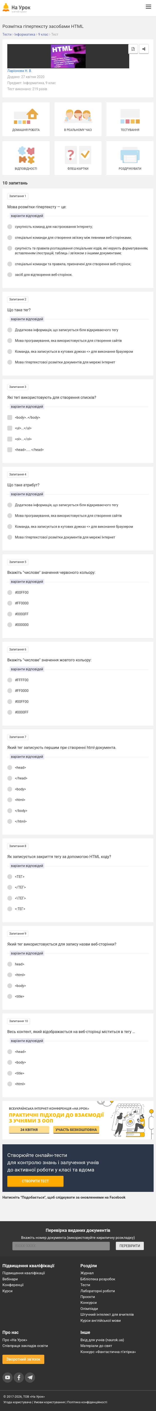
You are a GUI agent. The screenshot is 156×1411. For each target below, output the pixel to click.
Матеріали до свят (96, 1346)
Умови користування (49, 1402)
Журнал (87, 1273)
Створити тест (35, 1181)
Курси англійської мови (101, 1320)
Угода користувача (17, 1402)
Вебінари (10, 1279)
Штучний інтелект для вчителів (107, 1314)
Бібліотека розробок (98, 1279)
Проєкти (88, 1297)
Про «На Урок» (14, 1340)
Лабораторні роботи (98, 1291)
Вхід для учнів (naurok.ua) (102, 1340)
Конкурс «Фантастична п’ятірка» (108, 1352)
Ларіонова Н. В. (19, 71)
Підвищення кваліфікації (23, 1273)
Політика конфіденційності (87, 1402)
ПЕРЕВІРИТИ (129, 1246)
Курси (7, 1291)
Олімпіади (89, 1309)
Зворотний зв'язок (23, 1359)
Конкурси (89, 1302)
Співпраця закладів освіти (25, 1346)
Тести (85, 1285)
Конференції (13, 1285)
